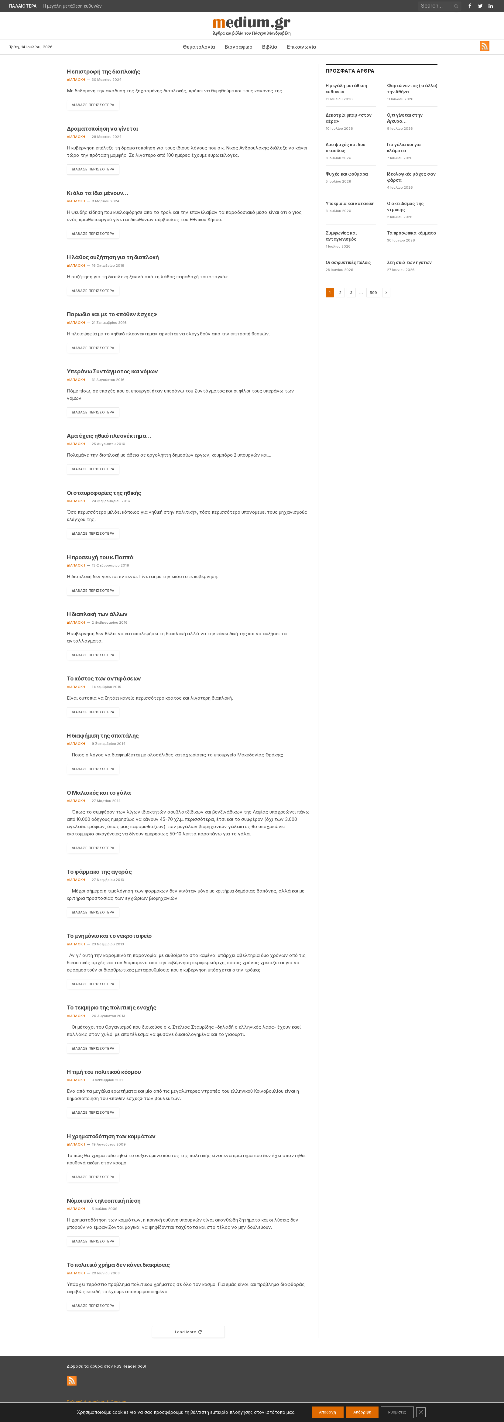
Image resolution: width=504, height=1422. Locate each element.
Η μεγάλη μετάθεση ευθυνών (72, 6)
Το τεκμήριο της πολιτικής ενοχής (111, 1010)
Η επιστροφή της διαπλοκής (103, 71)
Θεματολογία (199, 47)
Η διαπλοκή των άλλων (97, 616)
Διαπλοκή (76, 79)
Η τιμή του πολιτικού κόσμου (104, 1075)
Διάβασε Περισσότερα (95, 105)
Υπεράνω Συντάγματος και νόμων (112, 372)
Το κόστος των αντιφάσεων (104, 680)
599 (373, 292)
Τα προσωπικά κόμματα (411, 232)
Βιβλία (269, 47)
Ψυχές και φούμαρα (347, 173)
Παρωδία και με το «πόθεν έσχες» (112, 315)
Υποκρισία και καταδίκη (350, 203)
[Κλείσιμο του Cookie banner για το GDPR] (429, 1412)
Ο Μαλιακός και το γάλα (99, 795)
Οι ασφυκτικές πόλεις (348, 262)
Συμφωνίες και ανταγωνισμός (341, 236)
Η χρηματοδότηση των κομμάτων (111, 1139)
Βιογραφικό (238, 47)
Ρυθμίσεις (402, 1412)
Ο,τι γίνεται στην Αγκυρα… (405, 118)
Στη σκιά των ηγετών (409, 262)
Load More (188, 1335)
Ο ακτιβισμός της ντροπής (405, 206)
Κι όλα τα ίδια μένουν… (98, 193)
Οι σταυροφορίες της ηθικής (104, 494)
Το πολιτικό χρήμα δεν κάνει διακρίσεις (118, 1269)
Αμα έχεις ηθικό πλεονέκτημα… (109, 437)
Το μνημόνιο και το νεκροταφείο (109, 939)
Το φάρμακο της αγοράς (99, 874)
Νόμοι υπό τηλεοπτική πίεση (104, 1204)
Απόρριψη (361, 1412)
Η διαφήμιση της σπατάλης (103, 738)
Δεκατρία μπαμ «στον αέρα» (348, 118)
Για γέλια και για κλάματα (404, 147)
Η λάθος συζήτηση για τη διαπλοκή (113, 258)
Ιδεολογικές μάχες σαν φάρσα (411, 177)
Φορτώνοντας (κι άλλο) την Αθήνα (412, 88)
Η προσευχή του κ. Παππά (100, 559)
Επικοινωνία (301, 47)
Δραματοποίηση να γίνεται (102, 128)
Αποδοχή (321, 1412)
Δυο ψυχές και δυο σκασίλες (345, 147)
